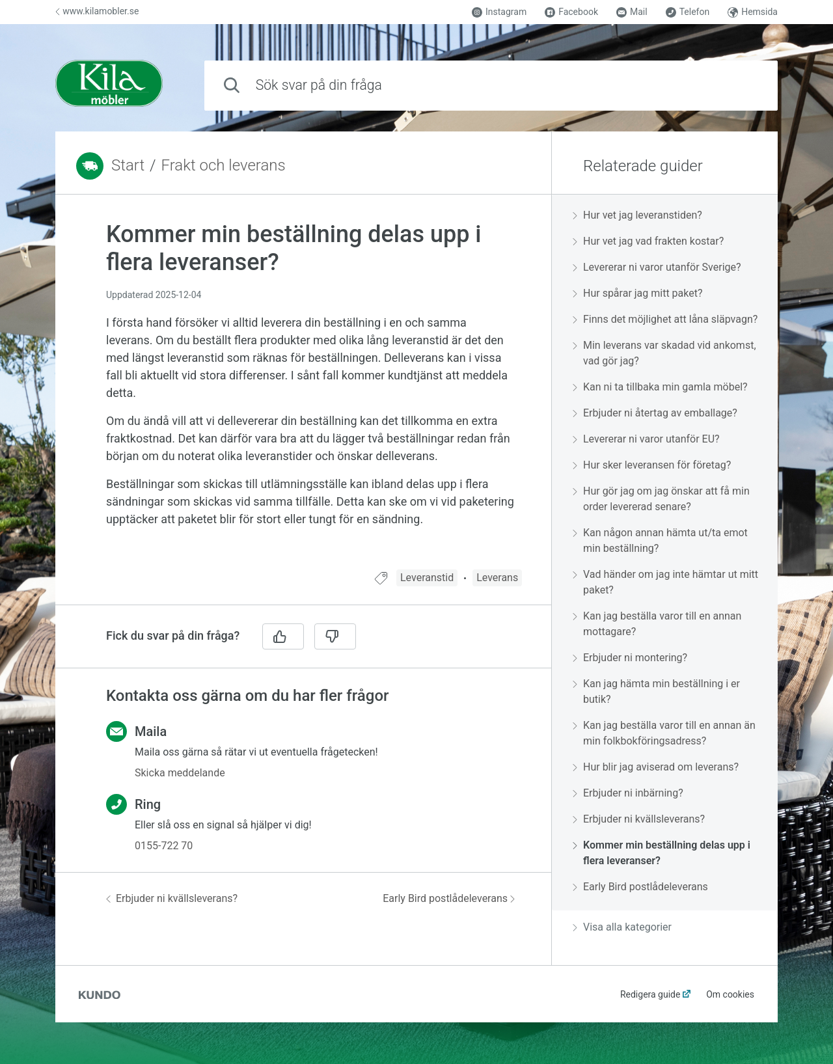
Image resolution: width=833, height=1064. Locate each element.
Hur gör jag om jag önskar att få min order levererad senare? (661, 499)
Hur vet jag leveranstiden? (637, 215)
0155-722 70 (164, 845)
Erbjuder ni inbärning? (628, 793)
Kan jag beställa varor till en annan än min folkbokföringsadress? (664, 733)
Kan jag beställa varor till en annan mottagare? (657, 624)
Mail (632, 12)
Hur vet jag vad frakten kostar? (648, 241)
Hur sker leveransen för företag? (652, 465)
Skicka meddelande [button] (180, 773)
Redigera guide (650, 994)
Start (127, 165)
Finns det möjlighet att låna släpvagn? (665, 319)
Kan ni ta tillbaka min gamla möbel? (660, 387)
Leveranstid (427, 577)
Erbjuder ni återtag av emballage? (655, 413)
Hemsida (753, 12)
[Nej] (335, 636)
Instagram (499, 12)
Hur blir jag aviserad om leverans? (656, 767)
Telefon (688, 12)
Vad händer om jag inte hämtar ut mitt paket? (665, 582)
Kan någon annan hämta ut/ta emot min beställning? (660, 540)
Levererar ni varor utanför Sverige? (657, 267)
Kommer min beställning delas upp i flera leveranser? (661, 853)
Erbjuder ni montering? (630, 657)
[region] (303, 389)
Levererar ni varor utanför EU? (646, 439)
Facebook (571, 12)
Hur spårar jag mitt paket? (638, 293)
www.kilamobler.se (97, 11)
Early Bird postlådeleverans (449, 898)
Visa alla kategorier (622, 927)
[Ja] (283, 636)
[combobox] (491, 86)
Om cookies (730, 994)
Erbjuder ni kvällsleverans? (172, 898)
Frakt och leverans (223, 165)
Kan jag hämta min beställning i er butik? (656, 691)
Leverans (497, 577)
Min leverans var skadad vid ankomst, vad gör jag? (664, 353)
